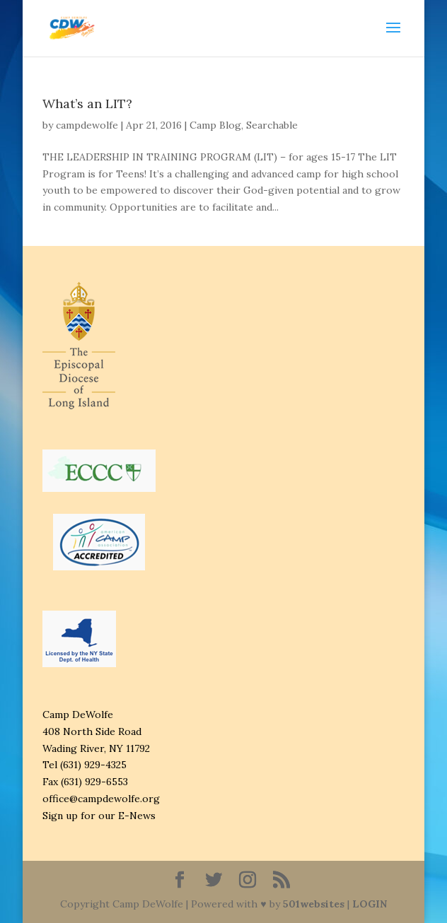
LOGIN (369, 904)
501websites (313, 904)
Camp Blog (215, 125)
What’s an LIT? (87, 103)
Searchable (272, 125)
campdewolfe (87, 125)
